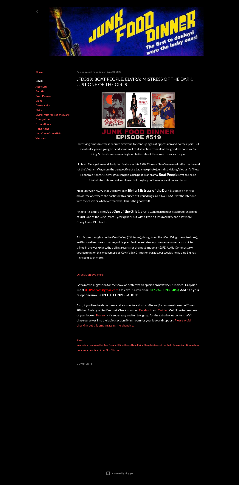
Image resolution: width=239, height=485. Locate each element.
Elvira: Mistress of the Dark (52, 114)
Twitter (162, 310)
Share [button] (39, 72)
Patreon (101, 315)
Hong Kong (42, 128)
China (39, 100)
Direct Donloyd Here (90, 274)
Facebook (145, 310)
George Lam (42, 119)
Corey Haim (42, 105)
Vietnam (40, 138)
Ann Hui (40, 91)
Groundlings (43, 124)
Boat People (43, 96)
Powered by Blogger (119, 473)
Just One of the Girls (48, 133)
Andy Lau (41, 86)
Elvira (38, 110)
